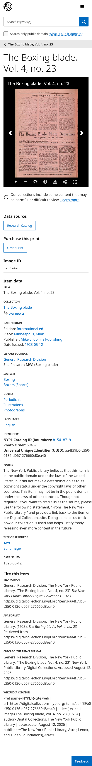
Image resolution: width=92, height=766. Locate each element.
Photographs (14, 410)
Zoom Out (25, 182)
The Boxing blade (17, 307)
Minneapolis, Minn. (29, 334)
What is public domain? (66, 34)
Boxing (9, 379)
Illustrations (13, 404)
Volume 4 (16, 314)
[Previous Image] (10, 133)
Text (6, 543)
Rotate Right (35, 182)
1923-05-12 (34, 344)
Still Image (12, 548)
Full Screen (75, 181)
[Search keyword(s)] (41, 21)
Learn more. (70, 199)
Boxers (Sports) (15, 384)
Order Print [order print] (15, 248)
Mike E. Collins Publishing (41, 339)
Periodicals (12, 399)
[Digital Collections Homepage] (7, 6)
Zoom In (16, 182)
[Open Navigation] (82, 6)
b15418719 (62, 439)
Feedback (82, 761)
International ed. (30, 328)
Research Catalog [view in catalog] (19, 225)
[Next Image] (81, 133)
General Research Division (24, 359)
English (9, 425)
